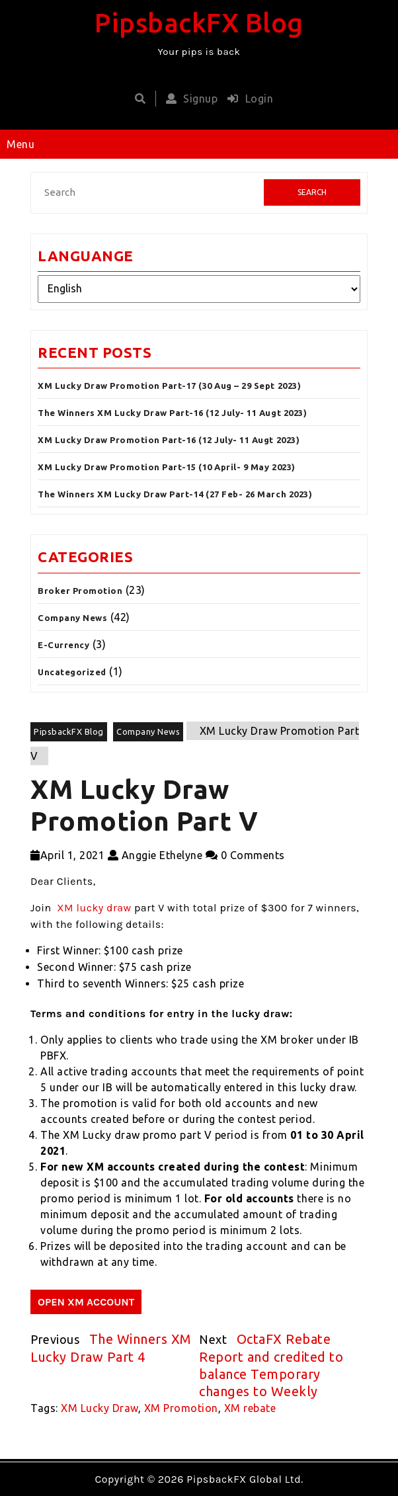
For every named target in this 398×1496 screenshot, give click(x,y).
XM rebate (250, 1408)
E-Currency (63, 644)
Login (247, 98)
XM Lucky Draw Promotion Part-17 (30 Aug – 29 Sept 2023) (169, 385)
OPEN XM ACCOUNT (86, 1302)
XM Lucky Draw (99, 1408)
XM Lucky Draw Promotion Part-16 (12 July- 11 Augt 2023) (168, 439)
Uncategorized (72, 672)
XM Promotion (181, 1408)
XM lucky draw (94, 907)
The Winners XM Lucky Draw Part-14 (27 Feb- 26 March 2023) (175, 494)
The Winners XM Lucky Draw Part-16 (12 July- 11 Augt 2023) (172, 412)
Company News (72, 617)
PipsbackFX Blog (199, 23)
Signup (188, 98)
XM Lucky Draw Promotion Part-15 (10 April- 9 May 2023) (167, 467)
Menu (20, 144)
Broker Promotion (80, 590)
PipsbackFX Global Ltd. (244, 1479)
